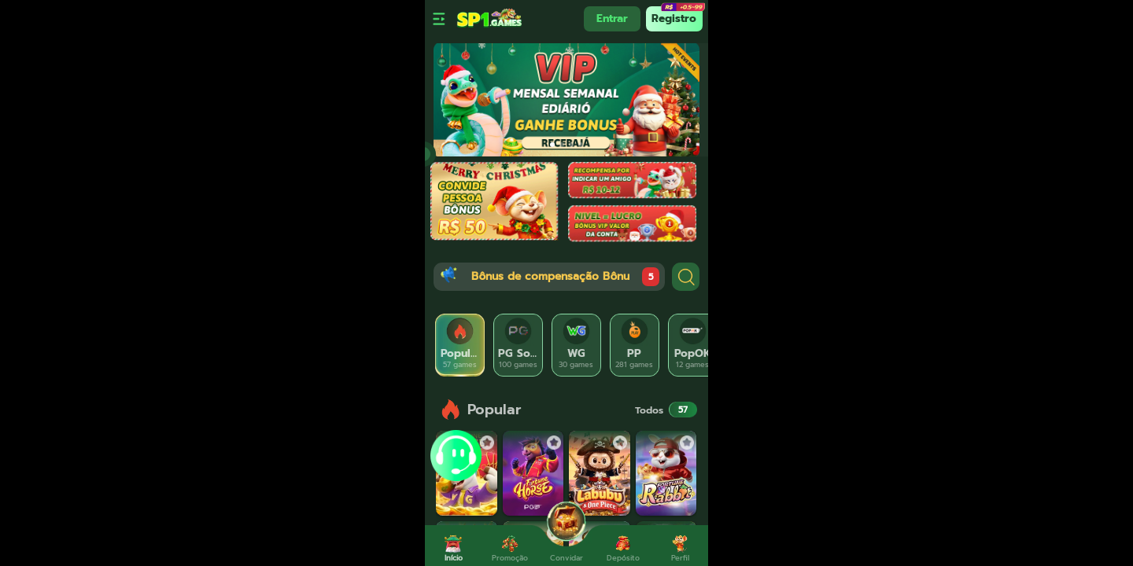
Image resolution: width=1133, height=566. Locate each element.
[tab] (460, 345)
